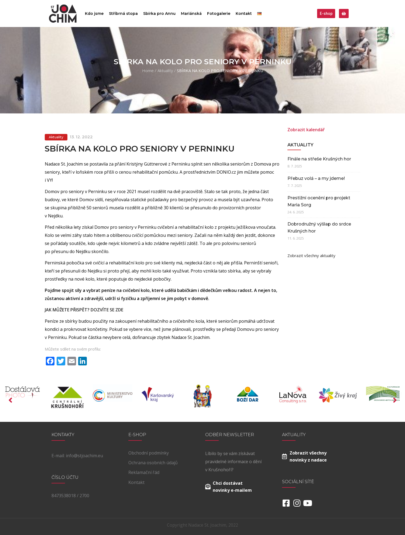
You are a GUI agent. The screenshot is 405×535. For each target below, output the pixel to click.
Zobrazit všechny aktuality (311, 255)
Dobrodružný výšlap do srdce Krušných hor (319, 227)
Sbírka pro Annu (159, 13)
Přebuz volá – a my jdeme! (316, 178)
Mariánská (191, 13)
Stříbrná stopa (123, 13)
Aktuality (165, 70)
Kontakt (244, 13)
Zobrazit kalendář (306, 130)
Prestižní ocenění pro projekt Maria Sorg (318, 201)
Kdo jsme (94, 13)
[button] (326, 13)
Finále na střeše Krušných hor (319, 158)
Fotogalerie (218, 13)
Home (148, 70)
